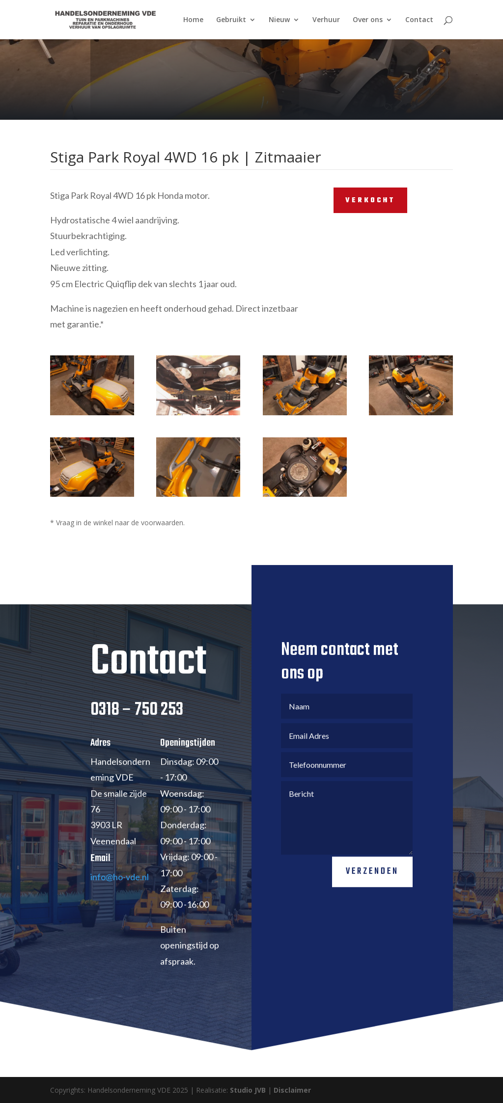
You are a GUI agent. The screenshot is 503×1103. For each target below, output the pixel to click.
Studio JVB (248, 1090)
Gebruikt (231, 20)
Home (193, 20)
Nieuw (279, 20)
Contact (419, 20)
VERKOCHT (370, 200)
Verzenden (372, 902)
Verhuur (326, 20)
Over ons (368, 20)
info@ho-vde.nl (119, 907)
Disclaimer (292, 1090)
